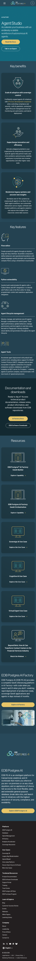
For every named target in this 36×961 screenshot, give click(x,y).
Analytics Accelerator (8, 841)
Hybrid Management (8, 836)
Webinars (5, 911)
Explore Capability (17, 475)
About (4, 926)
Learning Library (7, 917)
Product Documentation (9, 876)
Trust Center (6, 888)
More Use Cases (7, 868)
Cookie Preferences (21, 958)
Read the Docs (10, 42)
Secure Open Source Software (11, 865)
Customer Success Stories (10, 906)
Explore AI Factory (18, 705)
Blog (3, 903)
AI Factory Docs (18, 419)
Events (4, 908)
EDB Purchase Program (9, 894)
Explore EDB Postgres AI (18, 811)
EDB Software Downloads (18, 425)
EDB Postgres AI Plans (9, 891)
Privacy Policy (19, 955)
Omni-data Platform (8, 862)
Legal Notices (6, 955)
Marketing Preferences (8, 958)
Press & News (6, 932)
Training (4, 885)
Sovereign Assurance (8, 844)
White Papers (6, 914)
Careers (4, 935)
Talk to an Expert (11, 49)
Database (5, 833)
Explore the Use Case (17, 547)
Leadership (5, 929)
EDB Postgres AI (7, 830)
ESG (13, 955)
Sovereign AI (6, 853)
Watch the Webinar (17, 656)
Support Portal (6, 882)
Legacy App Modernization (10, 856)
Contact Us (5, 938)
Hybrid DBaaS (6, 859)
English (8, 948)
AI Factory (5, 839)
